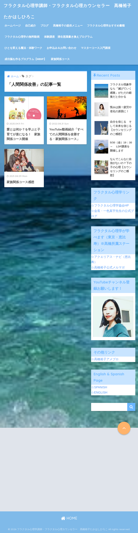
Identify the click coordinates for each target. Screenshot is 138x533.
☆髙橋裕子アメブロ (105, 359)
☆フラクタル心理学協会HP (110, 205)
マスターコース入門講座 (96, 47)
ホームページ (12, 25)
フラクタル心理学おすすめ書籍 (106, 25)
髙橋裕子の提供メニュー (68, 25)
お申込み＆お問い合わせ (61, 47)
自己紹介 (30, 25)
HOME (69, 518)
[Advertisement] (36, 472)
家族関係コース (60, 59)
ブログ (44, 25)
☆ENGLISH (99, 392)
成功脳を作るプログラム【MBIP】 (25, 59)
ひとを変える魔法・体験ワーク (23, 47)
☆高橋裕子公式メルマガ (108, 267)
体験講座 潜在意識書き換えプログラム (68, 36)
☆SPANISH (99, 387)
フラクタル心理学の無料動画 (22, 36)
